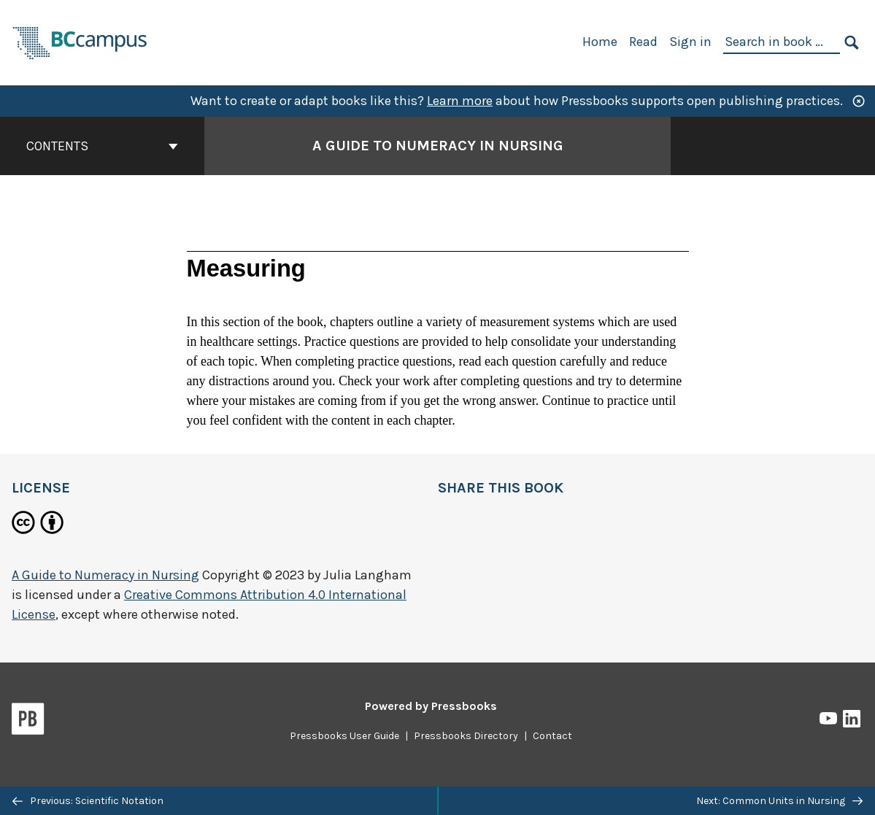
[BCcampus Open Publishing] (80, 41)
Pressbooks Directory (466, 736)
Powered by (431, 706)
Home (599, 42)
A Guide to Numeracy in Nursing (105, 575)
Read (643, 42)
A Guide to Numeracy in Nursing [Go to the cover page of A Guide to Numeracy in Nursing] (437, 145)
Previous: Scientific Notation (87, 801)
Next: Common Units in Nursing (779, 801)
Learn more (460, 101)
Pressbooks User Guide (344, 736)
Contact (552, 736)
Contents (102, 146)
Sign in (690, 42)
